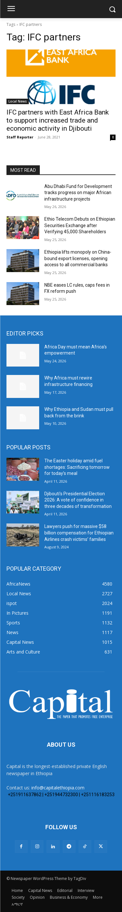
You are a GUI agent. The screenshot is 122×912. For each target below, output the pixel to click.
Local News (17, 101)
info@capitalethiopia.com (57, 788)
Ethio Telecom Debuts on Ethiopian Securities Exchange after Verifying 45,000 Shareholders (79, 225)
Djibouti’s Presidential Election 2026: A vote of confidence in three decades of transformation (78, 500)
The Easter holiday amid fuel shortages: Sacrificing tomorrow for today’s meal (77, 467)
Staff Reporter (19, 137)
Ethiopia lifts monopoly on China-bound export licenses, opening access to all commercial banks (77, 258)
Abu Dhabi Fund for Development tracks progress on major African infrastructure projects (78, 193)
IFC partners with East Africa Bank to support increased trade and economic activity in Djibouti (57, 120)
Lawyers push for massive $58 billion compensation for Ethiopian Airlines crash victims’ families (79, 533)
